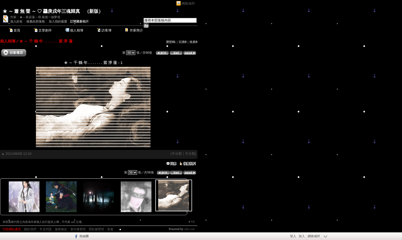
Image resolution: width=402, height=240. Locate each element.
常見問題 (45, 229)
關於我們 (30, 229)
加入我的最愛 (58, 21)
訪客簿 (107, 30)
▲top (191, 221)
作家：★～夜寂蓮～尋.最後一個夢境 (35, 17)
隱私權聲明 (96, 229)
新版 (93, 11)
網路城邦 (188, 3)
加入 (302, 236)
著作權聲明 (78, 229)
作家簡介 (136, 30)
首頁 (17, 30)
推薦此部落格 (35, 21)
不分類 (177, 154)
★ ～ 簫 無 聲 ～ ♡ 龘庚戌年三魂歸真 (41, 11)
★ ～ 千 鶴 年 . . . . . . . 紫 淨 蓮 (46, 41)
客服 (110, 229)
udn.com (189, 229)
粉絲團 (84, 236)
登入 (293, 236)
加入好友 (16, 21)
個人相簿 (76, 30)
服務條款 (61, 229)
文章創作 (45, 30)
